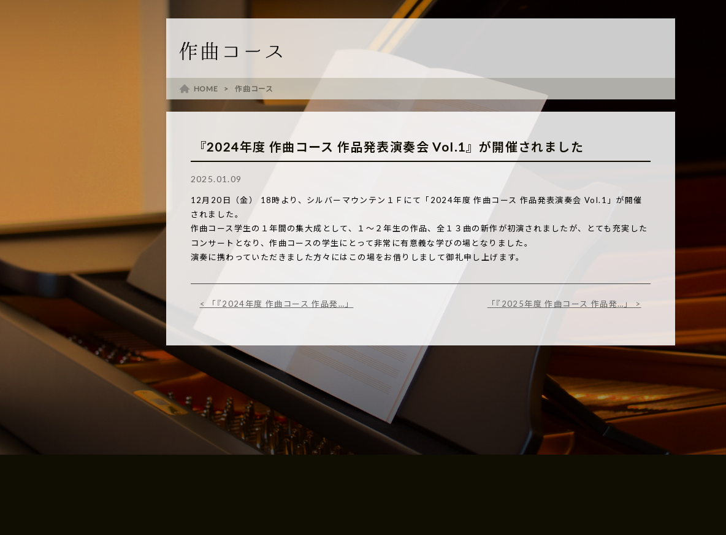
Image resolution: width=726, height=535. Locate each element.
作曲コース (254, 88)
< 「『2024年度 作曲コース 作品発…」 (277, 304)
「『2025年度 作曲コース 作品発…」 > (564, 304)
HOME (206, 88)
